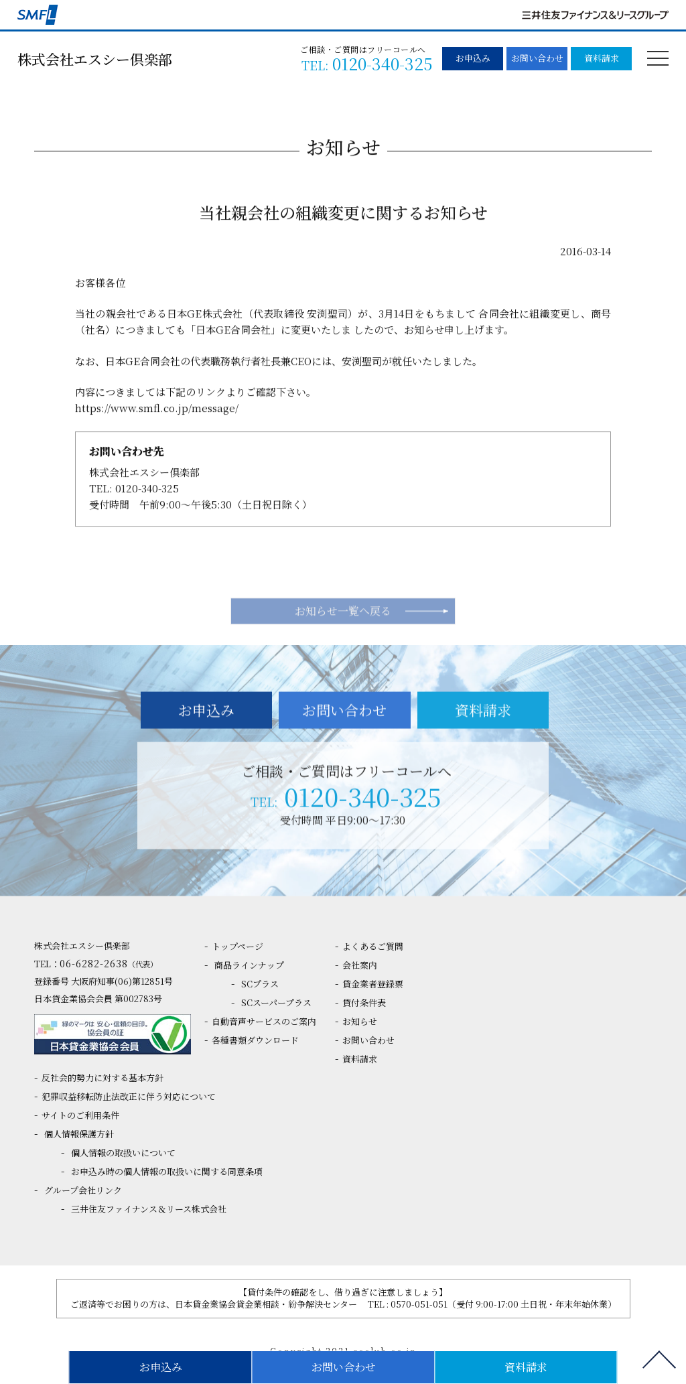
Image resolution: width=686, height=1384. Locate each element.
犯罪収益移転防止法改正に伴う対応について (129, 1096)
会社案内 (359, 965)
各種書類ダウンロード (255, 1040)
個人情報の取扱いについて (123, 1152)
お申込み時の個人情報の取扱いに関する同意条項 (167, 1171)
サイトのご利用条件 (80, 1115)
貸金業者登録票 (372, 983)
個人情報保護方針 (79, 1133)
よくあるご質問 (372, 946)
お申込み (473, 58)
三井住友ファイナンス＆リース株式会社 (148, 1208)
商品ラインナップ (249, 965)
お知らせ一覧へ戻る (343, 638)
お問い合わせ (537, 58)
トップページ (237, 946)
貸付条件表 (364, 1002)
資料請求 (601, 58)
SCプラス (260, 983)
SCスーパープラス (276, 1002)
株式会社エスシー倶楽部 (94, 59)
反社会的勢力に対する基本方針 (102, 1077)
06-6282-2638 (108, 963)
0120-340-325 (147, 494)
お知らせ (359, 1021)
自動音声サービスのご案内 (264, 1021)
